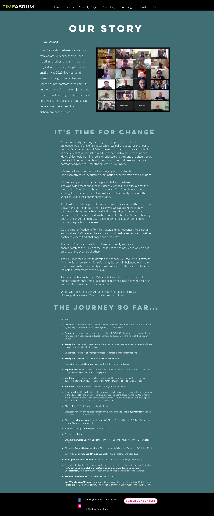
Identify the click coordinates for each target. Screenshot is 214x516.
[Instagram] (79, 506)
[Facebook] (79, 500)
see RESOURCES (115, 333)
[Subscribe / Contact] (141, 501)
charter (128, 171)
